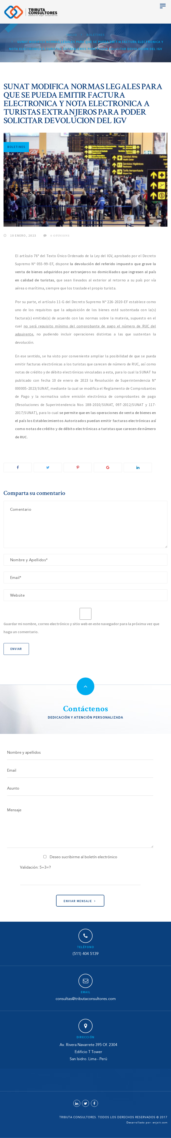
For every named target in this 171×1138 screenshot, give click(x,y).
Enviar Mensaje (80, 901)
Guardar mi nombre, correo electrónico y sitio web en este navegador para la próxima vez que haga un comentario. (81, 627)
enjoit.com (160, 1122)
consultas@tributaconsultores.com (86, 999)
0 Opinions (56, 236)
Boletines (16, 147)
